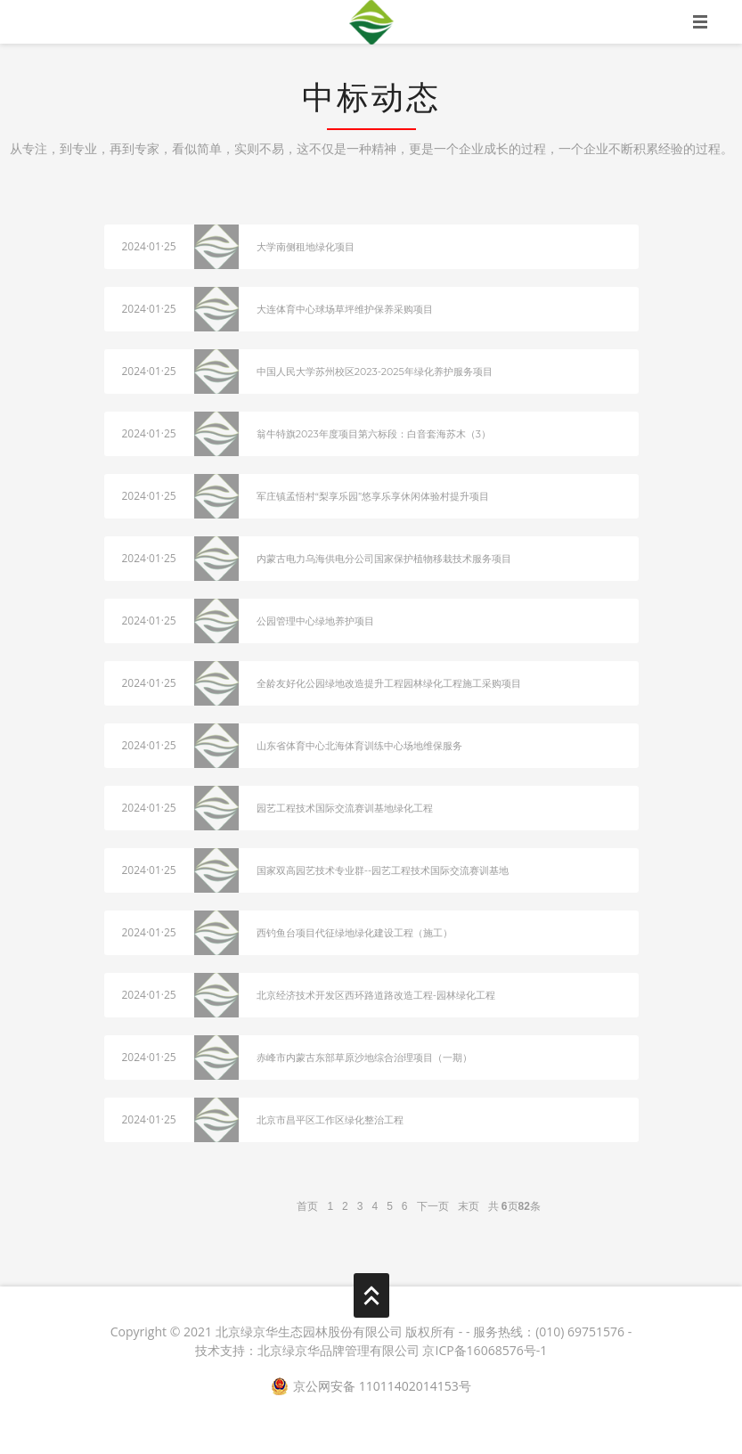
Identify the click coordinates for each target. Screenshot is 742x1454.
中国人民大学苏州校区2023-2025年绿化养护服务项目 (375, 371)
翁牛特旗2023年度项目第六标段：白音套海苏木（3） (374, 434)
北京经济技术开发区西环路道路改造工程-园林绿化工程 (376, 995)
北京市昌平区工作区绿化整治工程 (330, 1120)
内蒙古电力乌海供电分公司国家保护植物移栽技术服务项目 (384, 558)
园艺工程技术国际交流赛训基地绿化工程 (345, 808)
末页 (468, 1206)
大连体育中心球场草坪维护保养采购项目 (345, 309)
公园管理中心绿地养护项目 (315, 621)
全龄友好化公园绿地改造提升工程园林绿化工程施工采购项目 (389, 683)
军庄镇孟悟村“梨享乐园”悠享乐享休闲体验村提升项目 (373, 496)
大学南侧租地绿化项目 (306, 247)
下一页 (433, 1206)
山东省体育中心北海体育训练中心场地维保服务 (359, 745)
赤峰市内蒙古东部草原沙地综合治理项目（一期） (364, 1057)
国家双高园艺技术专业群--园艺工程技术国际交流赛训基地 (383, 870)
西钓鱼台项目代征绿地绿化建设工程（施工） (355, 933)
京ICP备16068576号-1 (484, 1350)
